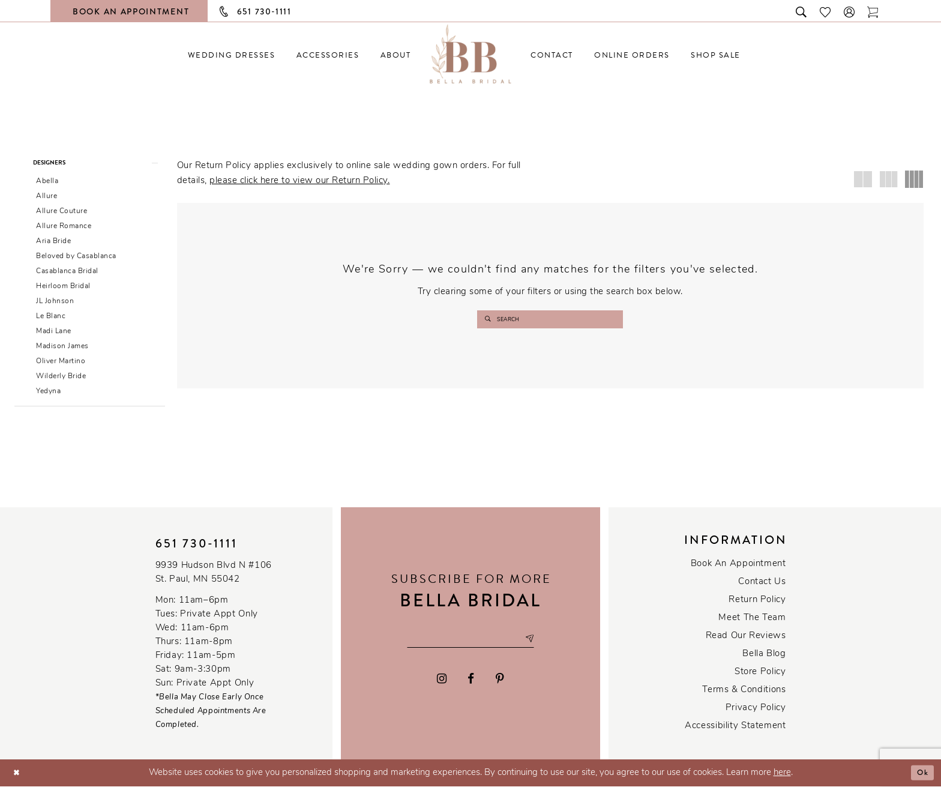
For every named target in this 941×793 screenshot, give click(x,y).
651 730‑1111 (196, 550)
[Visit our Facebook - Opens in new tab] (471, 687)
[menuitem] (231, 54)
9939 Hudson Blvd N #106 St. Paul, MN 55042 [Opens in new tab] (213, 579)
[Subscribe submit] (540, 645)
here (782, 779)
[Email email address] (470, 645)
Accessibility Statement (735, 732)
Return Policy (757, 606)
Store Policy (760, 678)
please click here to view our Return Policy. (299, 180)
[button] (850, 11)
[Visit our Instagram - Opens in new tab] (441, 687)
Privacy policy (756, 714)
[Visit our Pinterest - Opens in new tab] (500, 687)
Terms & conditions (744, 696)
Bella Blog (764, 660)
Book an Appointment (738, 570)
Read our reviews (746, 642)
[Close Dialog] (18, 779)
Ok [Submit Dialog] (921, 779)
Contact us (762, 588)
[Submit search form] (489, 319)
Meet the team (752, 624)
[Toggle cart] (873, 11)
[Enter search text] (550, 319)
